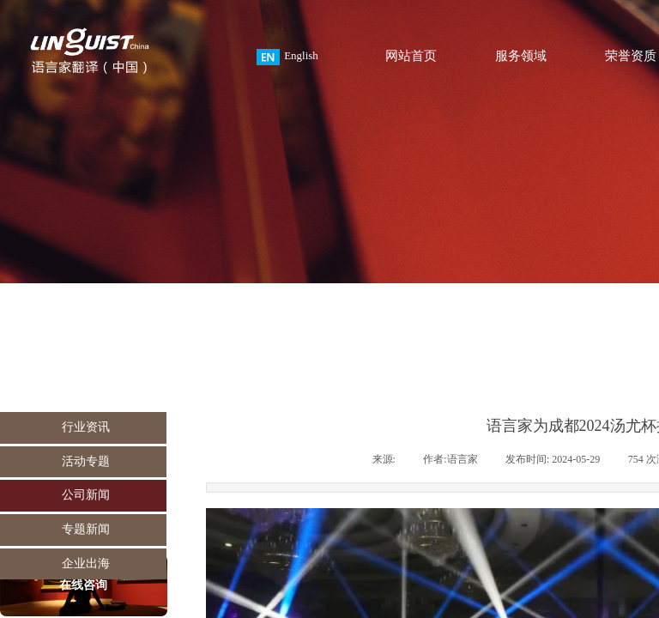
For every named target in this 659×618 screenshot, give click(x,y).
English (287, 57)
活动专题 (86, 461)
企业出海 (86, 563)
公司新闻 (86, 494)
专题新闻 (86, 529)
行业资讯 (86, 427)
